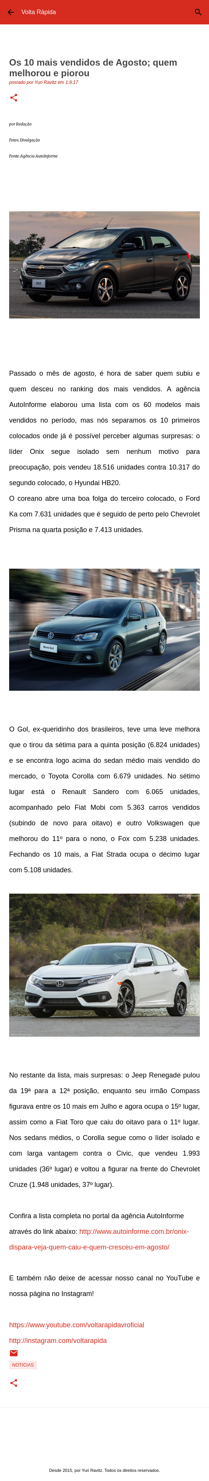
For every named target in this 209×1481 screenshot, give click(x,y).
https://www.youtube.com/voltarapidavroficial (76, 1325)
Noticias (23, 1365)
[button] (13, 98)
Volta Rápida (38, 12)
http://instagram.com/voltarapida (58, 1340)
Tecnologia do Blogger (104, 1454)
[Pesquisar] (198, 12)
